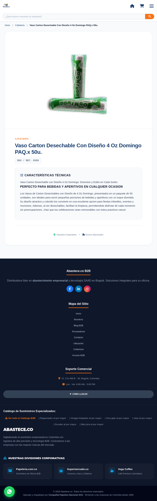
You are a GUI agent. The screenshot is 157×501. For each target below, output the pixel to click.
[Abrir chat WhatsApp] (9, 491)
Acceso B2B (78, 355)
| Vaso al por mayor (142, 418)
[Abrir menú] (151, 6)
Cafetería (20, 25)
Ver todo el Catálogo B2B (20, 418)
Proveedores (78, 331)
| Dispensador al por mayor (52, 418)
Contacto (78, 337)
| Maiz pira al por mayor (91, 424)
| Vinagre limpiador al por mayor (85, 418)
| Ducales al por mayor (65, 424)
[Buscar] (149, 16)
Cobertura (78, 349)
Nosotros (78, 319)
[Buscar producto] (74, 16)
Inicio (7, 25)
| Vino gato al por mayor (117, 418)
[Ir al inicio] (132, 6)
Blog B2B (78, 325)
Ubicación (79, 343)
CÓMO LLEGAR (78, 394)
